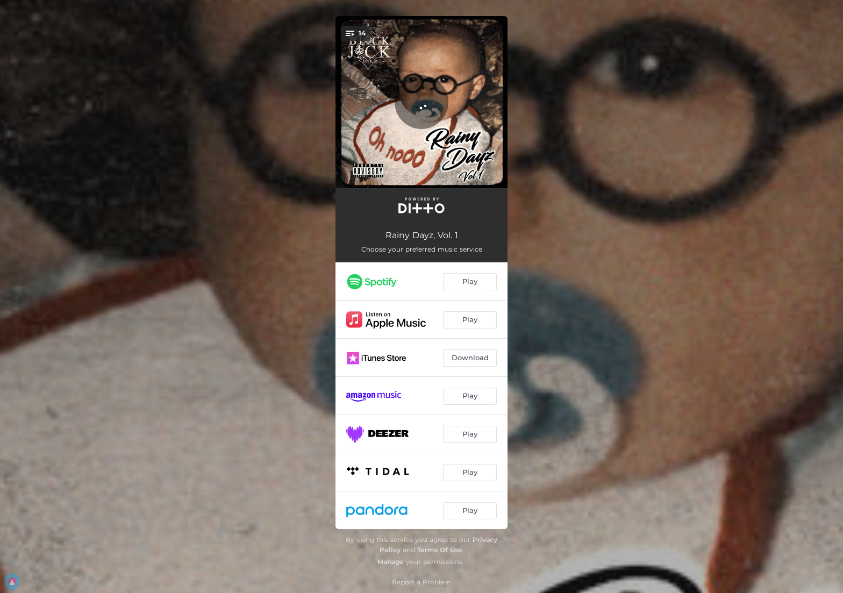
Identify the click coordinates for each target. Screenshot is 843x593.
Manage (390, 562)
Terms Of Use (439, 550)
